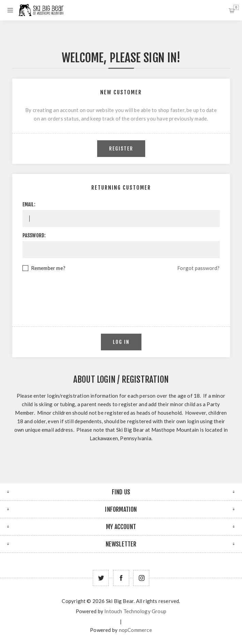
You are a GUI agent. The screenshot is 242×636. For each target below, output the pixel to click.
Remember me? (48, 268)
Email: (28, 204)
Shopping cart (236, 7)
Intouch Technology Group (135, 611)
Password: (34, 235)
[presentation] (121, 291)
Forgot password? (198, 268)
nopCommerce (135, 630)
